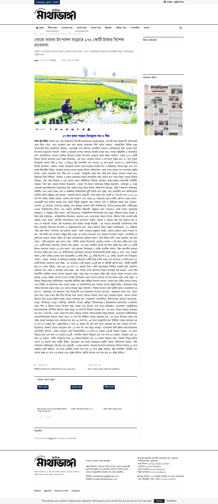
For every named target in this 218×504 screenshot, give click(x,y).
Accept (159, 501)
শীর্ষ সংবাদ (52, 27)
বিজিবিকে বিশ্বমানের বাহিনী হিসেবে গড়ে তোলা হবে (54, 369)
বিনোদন (108, 27)
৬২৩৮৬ (158, 463)
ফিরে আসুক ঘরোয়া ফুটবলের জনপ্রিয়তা (103, 369)
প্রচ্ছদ (40, 27)
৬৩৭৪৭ (166, 463)
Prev (41, 417)
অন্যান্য (146, 27)
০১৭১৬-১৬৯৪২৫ (158, 472)
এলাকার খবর (67, 27)
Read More (171, 501)
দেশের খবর (81, 27)
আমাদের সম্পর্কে (61, 491)
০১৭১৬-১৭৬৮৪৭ (168, 479)
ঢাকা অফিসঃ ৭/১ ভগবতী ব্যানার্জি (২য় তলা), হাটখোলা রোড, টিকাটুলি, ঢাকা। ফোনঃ (161, 477)
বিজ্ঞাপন (37, 491)
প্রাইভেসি (47, 491)
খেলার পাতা (96, 27)
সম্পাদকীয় (135, 27)
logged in (52, 438)
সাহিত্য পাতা (121, 27)
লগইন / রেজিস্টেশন (174, 2)
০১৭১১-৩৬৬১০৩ (157, 469)
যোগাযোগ (75, 491)
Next (49, 417)
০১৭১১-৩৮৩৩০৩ (153, 466)
